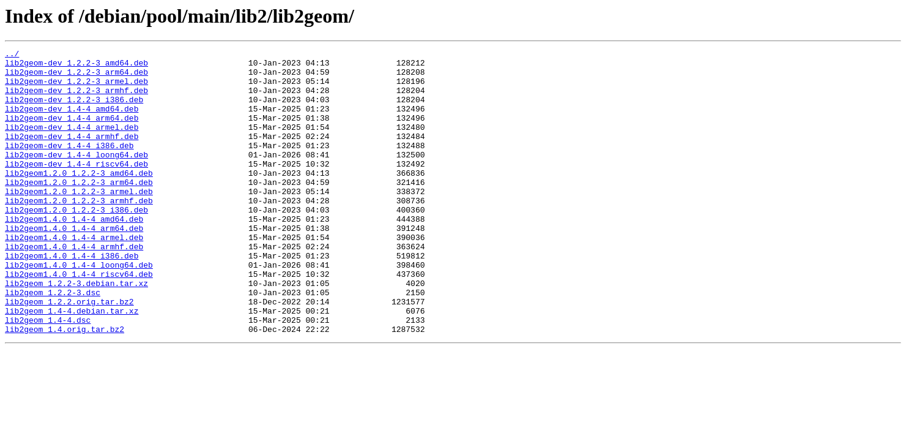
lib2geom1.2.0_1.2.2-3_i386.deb (76, 242)
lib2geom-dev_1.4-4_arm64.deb (71, 132)
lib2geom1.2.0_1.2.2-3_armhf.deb (79, 231)
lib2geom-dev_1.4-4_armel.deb (71, 143)
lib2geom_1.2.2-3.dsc (52, 341)
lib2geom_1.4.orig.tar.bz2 (64, 385)
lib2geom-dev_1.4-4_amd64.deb (71, 121)
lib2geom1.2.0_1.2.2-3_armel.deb (79, 220)
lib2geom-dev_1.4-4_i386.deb (69, 165)
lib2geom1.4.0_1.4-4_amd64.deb (74, 253)
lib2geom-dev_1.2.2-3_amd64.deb (76, 66)
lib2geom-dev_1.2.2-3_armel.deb (76, 88)
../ (12, 55)
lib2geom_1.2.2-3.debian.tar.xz (76, 330)
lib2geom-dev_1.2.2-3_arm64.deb (76, 77)
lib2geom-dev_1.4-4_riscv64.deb (76, 187)
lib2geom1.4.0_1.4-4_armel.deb (74, 275)
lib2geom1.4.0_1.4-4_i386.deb (71, 297)
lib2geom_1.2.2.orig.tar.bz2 (69, 352)
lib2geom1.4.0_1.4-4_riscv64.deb (79, 319)
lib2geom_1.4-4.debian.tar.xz (71, 363)
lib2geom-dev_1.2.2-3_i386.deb (74, 110)
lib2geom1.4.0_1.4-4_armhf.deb (74, 286)
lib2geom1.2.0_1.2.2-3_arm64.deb (79, 209)
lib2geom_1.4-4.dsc (48, 374)
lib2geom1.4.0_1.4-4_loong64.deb (79, 308)
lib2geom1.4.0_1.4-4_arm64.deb (74, 264)
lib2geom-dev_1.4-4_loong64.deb (76, 176)
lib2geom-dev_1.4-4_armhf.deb (71, 154)
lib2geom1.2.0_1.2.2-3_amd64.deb (79, 198)
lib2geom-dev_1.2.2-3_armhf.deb (76, 99)
